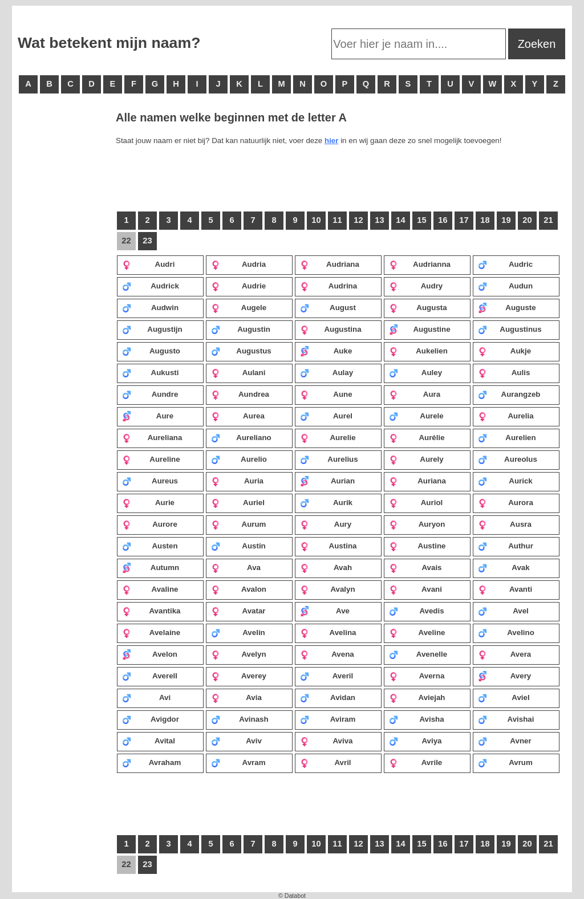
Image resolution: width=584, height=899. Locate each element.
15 (421, 220)
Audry (416, 285)
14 (400, 220)
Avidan (327, 697)
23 (147, 240)
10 (316, 220)
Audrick (150, 285)
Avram (238, 762)
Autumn (150, 567)
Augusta (418, 307)
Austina (328, 545)
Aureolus (507, 459)
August (328, 307)
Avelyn (238, 654)
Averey (238, 675)
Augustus (241, 350)
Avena (327, 654)
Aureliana (152, 437)
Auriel (238, 502)
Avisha (416, 719)
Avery (504, 675)
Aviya (415, 740)
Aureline (151, 459)
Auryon (417, 524)
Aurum (238, 524)
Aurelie (328, 437)
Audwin (150, 307)
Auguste (507, 307)
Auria (237, 480)
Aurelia (506, 415)
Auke (326, 350)
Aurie (148, 502)
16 (442, 220)
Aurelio (239, 459)
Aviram (327, 719)
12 (358, 220)
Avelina (328, 632)
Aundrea (240, 394)
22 (126, 240)
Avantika (151, 610)
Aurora (505, 502)
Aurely (416, 459)
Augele (238, 307)
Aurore (149, 524)
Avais (415, 567)
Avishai (506, 719)
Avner (505, 740)
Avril (325, 762)
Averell (149, 675)
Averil (326, 675)
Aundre (150, 394)
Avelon (149, 654)
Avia (236, 697)
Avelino (506, 632)
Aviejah (417, 697)
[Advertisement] (63, 285)
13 (379, 220)
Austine (417, 545)
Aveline (417, 632)
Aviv (236, 740)
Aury (325, 524)
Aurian (327, 480)
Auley (415, 372)
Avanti (505, 589)
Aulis (504, 372)
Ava (236, 567)
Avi (146, 697)
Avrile (415, 762)
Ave (325, 610)
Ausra (505, 524)
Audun (505, 285)
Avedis (416, 610)
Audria (238, 264)
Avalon (238, 589)
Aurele (416, 415)
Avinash (240, 719)
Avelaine (151, 632)
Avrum (505, 762)
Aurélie (417, 437)
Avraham (151, 762)
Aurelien (507, 437)
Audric (505, 264)
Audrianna (420, 264)
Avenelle (418, 654)
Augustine (420, 329)
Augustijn (152, 329)
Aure (147, 415)
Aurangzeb (509, 394)
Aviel (504, 697)
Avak (504, 567)
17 (463, 220)
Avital (148, 740)
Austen (150, 545)
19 (505, 220)
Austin (238, 545)
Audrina (328, 285)
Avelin (238, 632)
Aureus (150, 480)
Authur (505, 545)
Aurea (238, 415)
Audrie (238, 285)
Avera (504, 654)
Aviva (326, 740)
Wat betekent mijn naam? (109, 42)
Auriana (417, 480)
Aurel (326, 415)
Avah (326, 567)
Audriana (329, 264)
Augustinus (510, 329)
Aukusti (150, 372)
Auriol (416, 502)
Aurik (326, 502)
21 (548, 220)
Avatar (238, 610)
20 (527, 220)
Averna (416, 675)
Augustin (240, 329)
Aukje (504, 350)
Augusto (151, 350)
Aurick (505, 480)
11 (337, 220)
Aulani (238, 372)
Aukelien (418, 350)
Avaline (150, 589)
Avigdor (150, 719)
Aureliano (241, 437)
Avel (503, 610)
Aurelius (329, 459)
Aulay (326, 372)
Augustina (331, 329)
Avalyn (327, 589)
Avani (415, 589)
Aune (326, 394)
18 (484, 220)
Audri (148, 264)
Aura (414, 394)
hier (331, 140)
